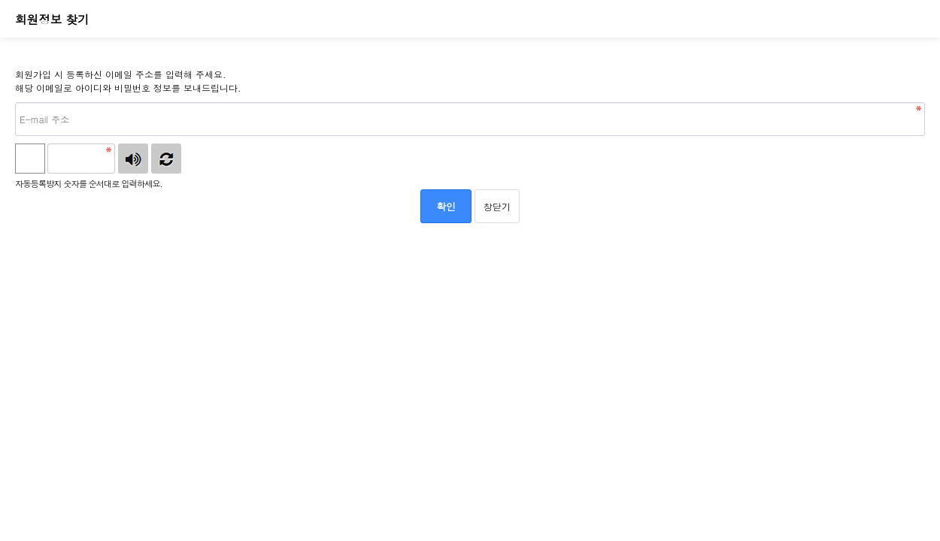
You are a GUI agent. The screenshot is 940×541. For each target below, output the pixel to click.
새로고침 (166, 159)
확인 (446, 206)
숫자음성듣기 (133, 159)
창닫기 (497, 206)
